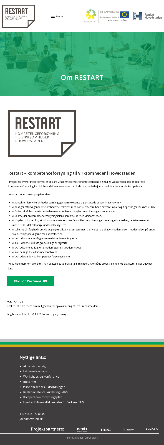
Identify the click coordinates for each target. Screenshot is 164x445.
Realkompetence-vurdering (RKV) (45, 392)
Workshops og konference (41, 376)
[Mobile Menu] (57, 16)
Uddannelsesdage (35, 371)
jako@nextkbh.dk (31, 419)
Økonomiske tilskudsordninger (44, 387)
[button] (30, 281)
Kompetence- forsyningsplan (42, 397)
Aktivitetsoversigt (35, 366)
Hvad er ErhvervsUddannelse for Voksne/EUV (53, 402)
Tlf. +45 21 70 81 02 (32, 414)
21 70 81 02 (35, 314)
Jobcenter (29, 382)
